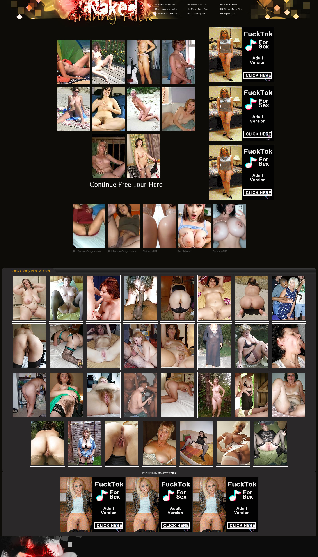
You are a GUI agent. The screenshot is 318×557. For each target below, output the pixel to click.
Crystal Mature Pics (232, 9)
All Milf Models (231, 5)
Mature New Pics (198, 5)
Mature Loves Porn (199, 9)
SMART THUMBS (167, 473)
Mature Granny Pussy (167, 13)
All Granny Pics (198, 13)
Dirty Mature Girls (166, 5)
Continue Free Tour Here (125, 184)
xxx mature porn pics (167, 9)
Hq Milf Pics (229, 13)
